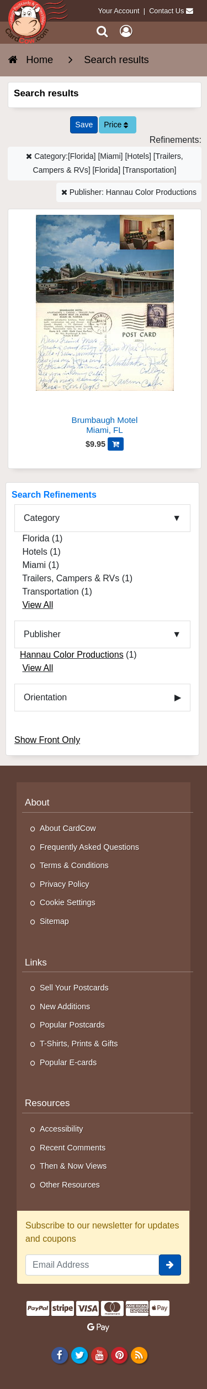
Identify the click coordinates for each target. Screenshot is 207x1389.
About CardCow (68, 828)
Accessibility (61, 1128)
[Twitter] (79, 1354)
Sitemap (54, 921)
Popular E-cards (68, 1062)
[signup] (170, 1265)
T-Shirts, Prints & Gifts (79, 1043)
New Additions (65, 1006)
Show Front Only (47, 740)
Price (116, 124)
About (37, 802)
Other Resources (70, 1184)
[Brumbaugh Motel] (104, 326)
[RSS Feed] (139, 1354)
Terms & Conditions (74, 865)
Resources (47, 1103)
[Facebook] (59, 1354)
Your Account (119, 11)
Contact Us (166, 11)
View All (37, 605)
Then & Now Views (73, 1165)
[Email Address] (92, 1265)
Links (36, 962)
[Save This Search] (84, 124)
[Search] (102, 31)
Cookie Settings (67, 902)
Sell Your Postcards (74, 987)
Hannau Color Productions (72, 654)
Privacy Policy (64, 884)
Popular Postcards (72, 1024)
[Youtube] (99, 1354)
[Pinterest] (119, 1354)
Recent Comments (72, 1147)
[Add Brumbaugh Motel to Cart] (116, 444)
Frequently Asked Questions (89, 847)
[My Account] (126, 31)
